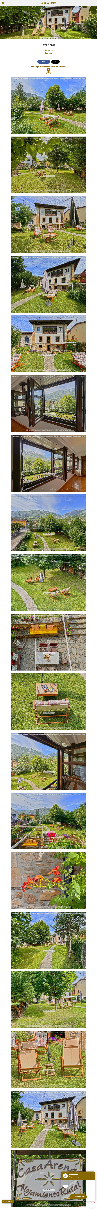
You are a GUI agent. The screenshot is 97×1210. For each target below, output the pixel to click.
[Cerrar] (3, 3)
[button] (7, 1201)
